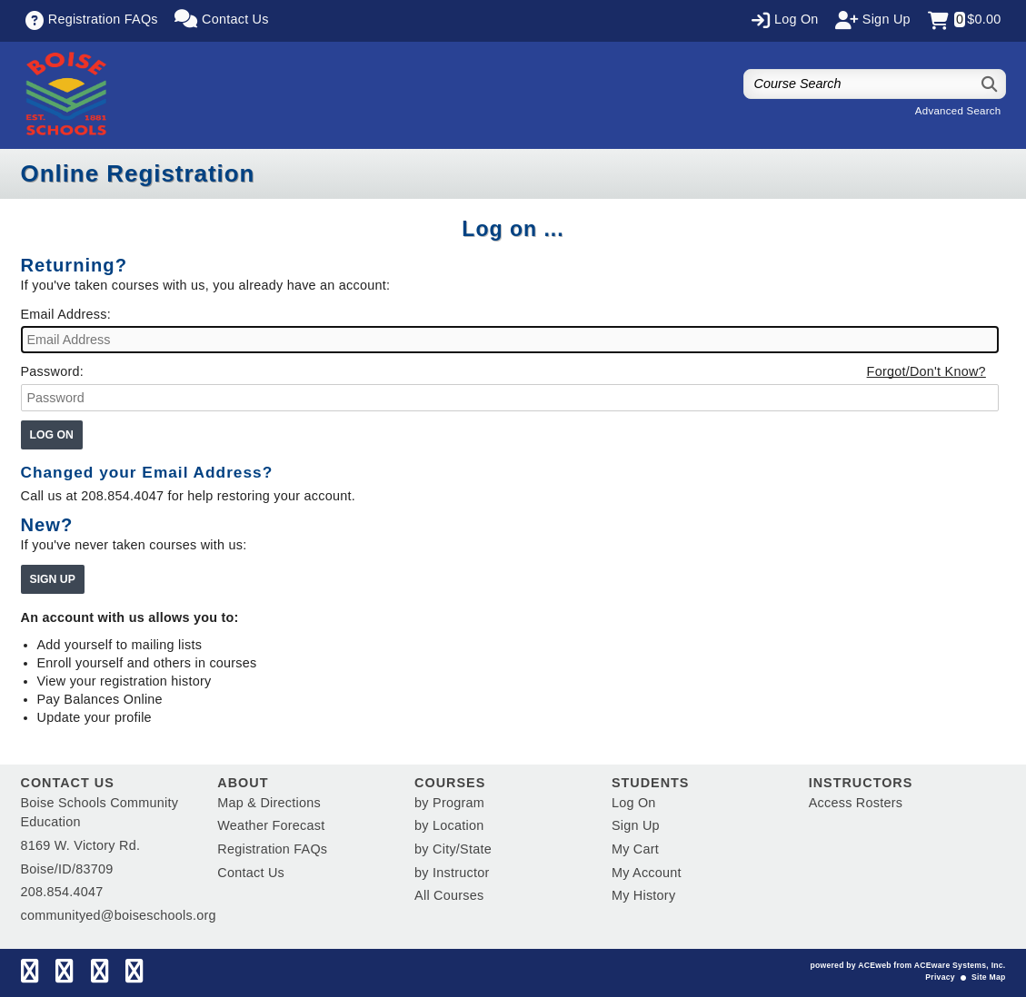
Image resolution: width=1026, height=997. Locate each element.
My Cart (635, 849)
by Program (449, 802)
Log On (634, 802)
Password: (52, 371)
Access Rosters (855, 802)
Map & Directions (269, 802)
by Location (448, 825)
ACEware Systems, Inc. (960, 965)
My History (643, 895)
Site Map (988, 977)
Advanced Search (958, 110)
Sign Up (636, 825)
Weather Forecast (270, 825)
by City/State (453, 849)
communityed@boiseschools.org (118, 915)
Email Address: (66, 314)
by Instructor (451, 872)
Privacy (939, 977)
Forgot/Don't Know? (926, 371)
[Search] (990, 84)
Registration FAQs (272, 849)
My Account (647, 872)
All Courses (448, 895)
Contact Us (250, 872)
